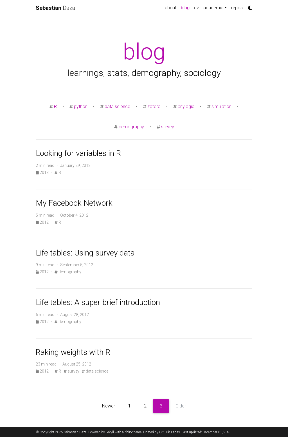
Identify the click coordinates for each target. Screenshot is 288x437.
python (80, 106)
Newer (108, 406)
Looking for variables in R (78, 153)
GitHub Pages (169, 432)
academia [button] (213, 7)
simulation (221, 106)
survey (167, 126)
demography (131, 126)
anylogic (186, 106)
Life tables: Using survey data (85, 252)
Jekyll (110, 432)
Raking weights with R (73, 352)
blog (186, 7)
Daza (55, 8)
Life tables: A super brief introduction (98, 302)
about (170, 7)
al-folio (127, 432)
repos (237, 7)
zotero (154, 106)
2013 (43, 172)
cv (196, 7)
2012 (43, 222)
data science (117, 106)
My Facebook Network (74, 203)
